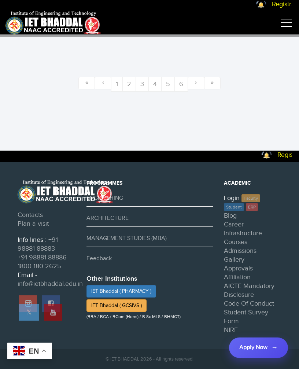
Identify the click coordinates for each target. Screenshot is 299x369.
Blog (230, 215)
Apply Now (253, 347)
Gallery (234, 259)
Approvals (238, 268)
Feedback (99, 258)
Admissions (240, 251)
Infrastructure (243, 233)
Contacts (30, 215)
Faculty (251, 198)
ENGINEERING (104, 198)
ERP (252, 207)
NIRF (231, 330)
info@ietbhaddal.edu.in (50, 284)
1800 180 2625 (39, 266)
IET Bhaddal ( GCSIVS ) (116, 306)
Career (234, 224)
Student (234, 207)
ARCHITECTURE (107, 218)
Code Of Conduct (249, 303)
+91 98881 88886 (42, 257)
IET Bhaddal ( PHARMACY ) (121, 291)
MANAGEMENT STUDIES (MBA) (126, 238)
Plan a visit (33, 224)
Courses (235, 242)
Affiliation (237, 277)
